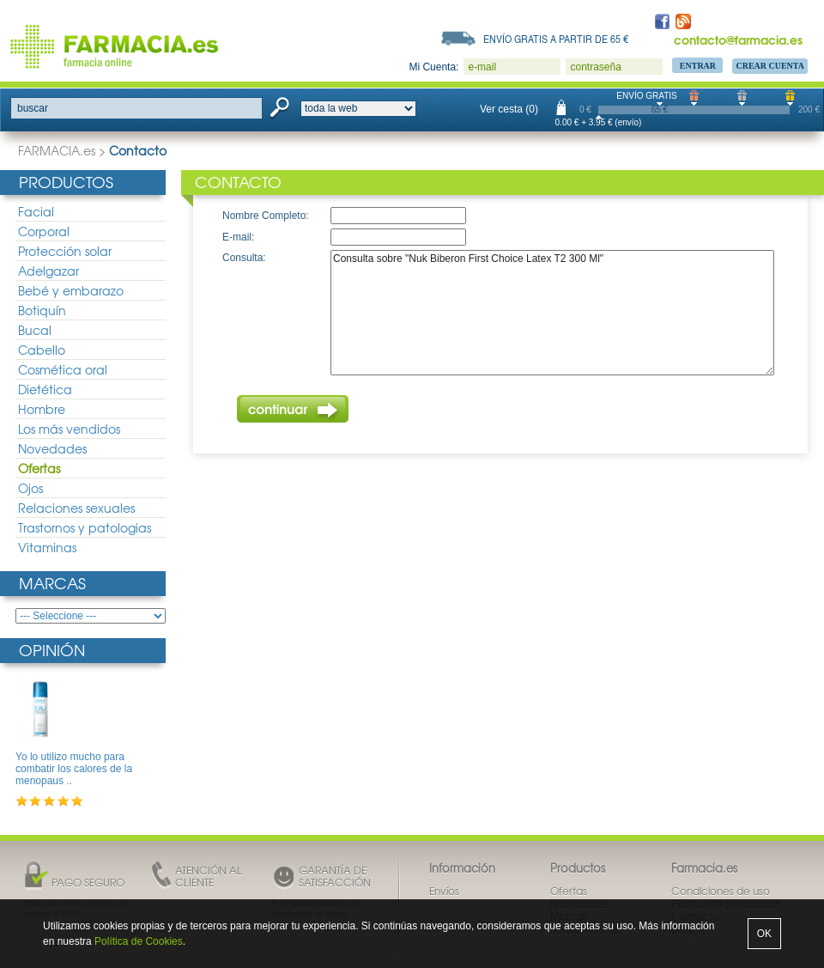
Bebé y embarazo (71, 290)
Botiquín (42, 310)
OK (764, 934)
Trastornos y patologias (84, 527)
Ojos (30, 487)
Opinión (52, 649)
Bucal (35, 329)
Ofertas (39, 468)
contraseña (595, 67)
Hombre (41, 408)
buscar (32, 108)
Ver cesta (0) (509, 109)
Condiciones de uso (720, 890)
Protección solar (65, 250)
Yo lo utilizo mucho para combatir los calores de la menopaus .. (73, 769)
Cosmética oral (62, 369)
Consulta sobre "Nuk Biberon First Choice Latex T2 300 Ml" (552, 312)
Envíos (444, 890)
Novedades (52, 448)
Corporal (44, 231)
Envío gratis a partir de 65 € (556, 38)
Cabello (41, 349)
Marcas (52, 582)
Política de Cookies (138, 941)
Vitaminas (47, 547)
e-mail (482, 67)
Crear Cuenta (770, 65)
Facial (36, 211)
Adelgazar (48, 270)
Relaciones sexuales (76, 507)
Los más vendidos (69, 428)
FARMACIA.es (56, 150)
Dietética (45, 389)
